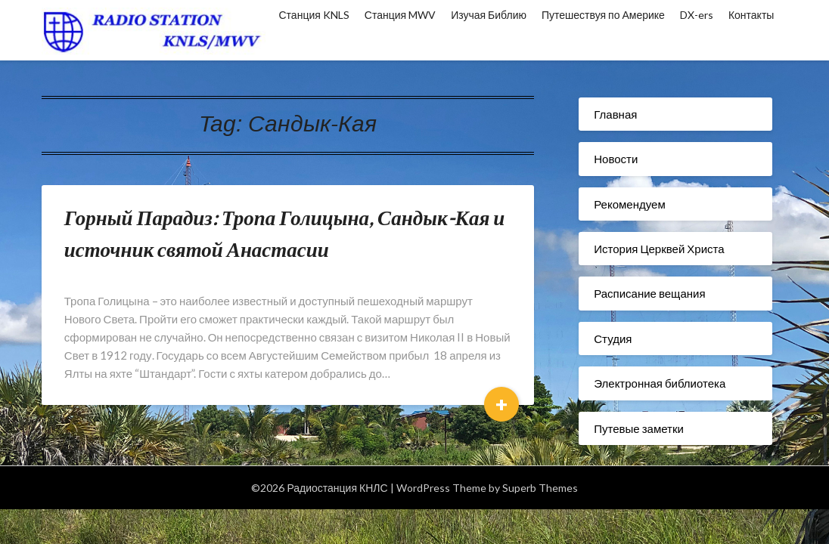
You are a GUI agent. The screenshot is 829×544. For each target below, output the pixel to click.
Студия (613, 338)
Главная (615, 114)
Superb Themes (540, 487)
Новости (616, 158)
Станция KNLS (314, 14)
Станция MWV (400, 14)
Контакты (751, 14)
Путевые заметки (639, 428)
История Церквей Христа (659, 248)
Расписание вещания (649, 293)
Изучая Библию (488, 14)
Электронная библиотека (659, 383)
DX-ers (696, 14)
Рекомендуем (629, 204)
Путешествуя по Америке (603, 14)
